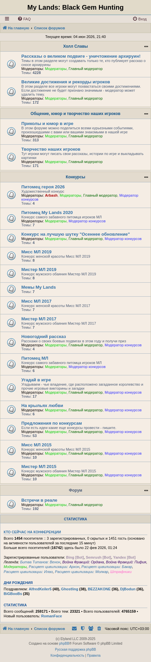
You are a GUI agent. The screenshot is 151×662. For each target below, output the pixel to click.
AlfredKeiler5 (40, 589)
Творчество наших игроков (50, 149)
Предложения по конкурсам (51, 423)
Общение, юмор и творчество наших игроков (75, 113)
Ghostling (69, 589)
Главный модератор (86, 69)
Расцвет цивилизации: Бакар (106, 567)
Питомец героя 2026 (43, 186)
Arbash (51, 195)
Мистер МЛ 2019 (38, 269)
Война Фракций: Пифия (126, 562)
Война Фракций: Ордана (83, 562)
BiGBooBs (13, 594)
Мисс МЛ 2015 (36, 444)
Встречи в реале (39, 500)
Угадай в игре (36, 379)
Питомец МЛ (34, 358)
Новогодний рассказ (43, 336)
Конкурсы (75, 177)
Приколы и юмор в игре (47, 123)
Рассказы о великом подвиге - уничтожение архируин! (81, 56)
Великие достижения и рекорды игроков (65, 81)
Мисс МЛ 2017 (36, 301)
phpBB (64, 643)
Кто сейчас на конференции (32, 532)
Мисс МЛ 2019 (36, 251)
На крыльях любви (42, 405)
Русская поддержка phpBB (75, 649)
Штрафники (121, 572)
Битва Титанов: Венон (40, 562)
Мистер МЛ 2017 (38, 318)
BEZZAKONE (99, 589)
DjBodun (128, 589)
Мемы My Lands (38, 287)
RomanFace (51, 616)
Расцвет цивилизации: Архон (54, 567)
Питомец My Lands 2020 (47, 212)
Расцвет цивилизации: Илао (28, 572)
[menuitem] (24, 19)
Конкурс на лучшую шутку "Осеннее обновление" (75, 234)
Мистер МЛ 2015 (38, 466)
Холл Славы (75, 46)
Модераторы (56, 69)
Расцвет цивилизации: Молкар (81, 572)
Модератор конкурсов (87, 221)
